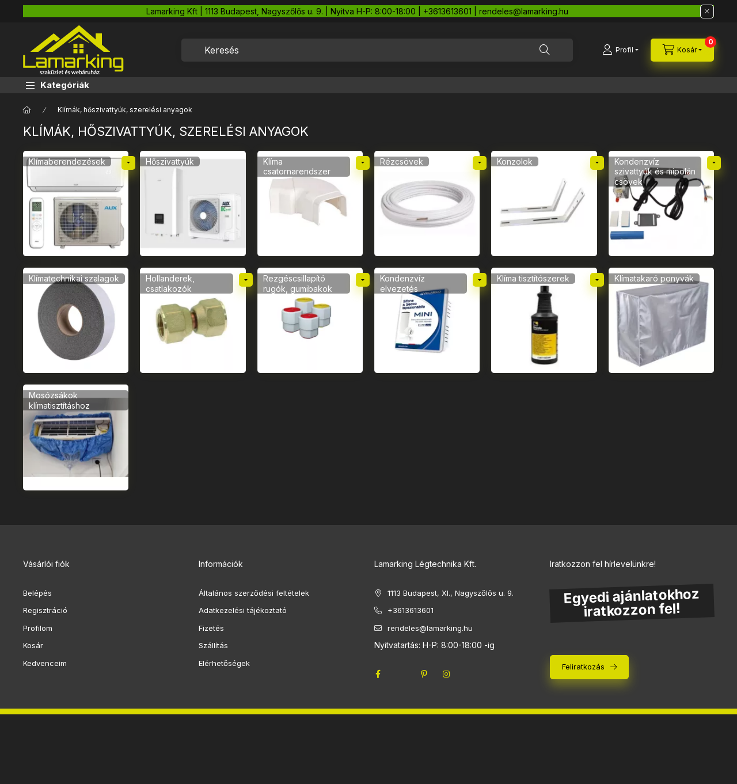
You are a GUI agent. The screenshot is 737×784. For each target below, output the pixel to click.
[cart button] (682, 50)
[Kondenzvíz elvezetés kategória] (427, 320)
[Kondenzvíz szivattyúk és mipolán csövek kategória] (661, 203)
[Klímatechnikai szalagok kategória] (75, 320)
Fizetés (211, 628)
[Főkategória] (27, 110)
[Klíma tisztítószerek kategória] (544, 320)
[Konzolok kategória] (544, 203)
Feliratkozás (583, 666)
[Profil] (620, 50)
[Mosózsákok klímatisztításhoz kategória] (75, 437)
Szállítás (213, 645)
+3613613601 (411, 610)
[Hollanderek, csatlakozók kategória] (192, 320)
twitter (400, 674)
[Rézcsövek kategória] (427, 203)
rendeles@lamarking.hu (430, 628)
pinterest (423, 674)
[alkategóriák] (128, 163)
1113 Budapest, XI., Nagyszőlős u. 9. (451, 592)
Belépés (37, 592)
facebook (377, 674)
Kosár (33, 645)
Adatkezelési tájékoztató (243, 610)
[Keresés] (544, 50)
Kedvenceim (45, 663)
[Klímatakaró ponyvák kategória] (661, 320)
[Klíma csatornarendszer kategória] (310, 203)
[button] (57, 85)
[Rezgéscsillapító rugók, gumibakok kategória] (310, 320)
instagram (446, 674)
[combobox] (377, 50)
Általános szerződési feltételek (254, 592)
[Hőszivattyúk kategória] (192, 203)
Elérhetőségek (224, 663)
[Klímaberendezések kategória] (75, 203)
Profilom (37, 628)
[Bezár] (707, 11)
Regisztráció (45, 610)
